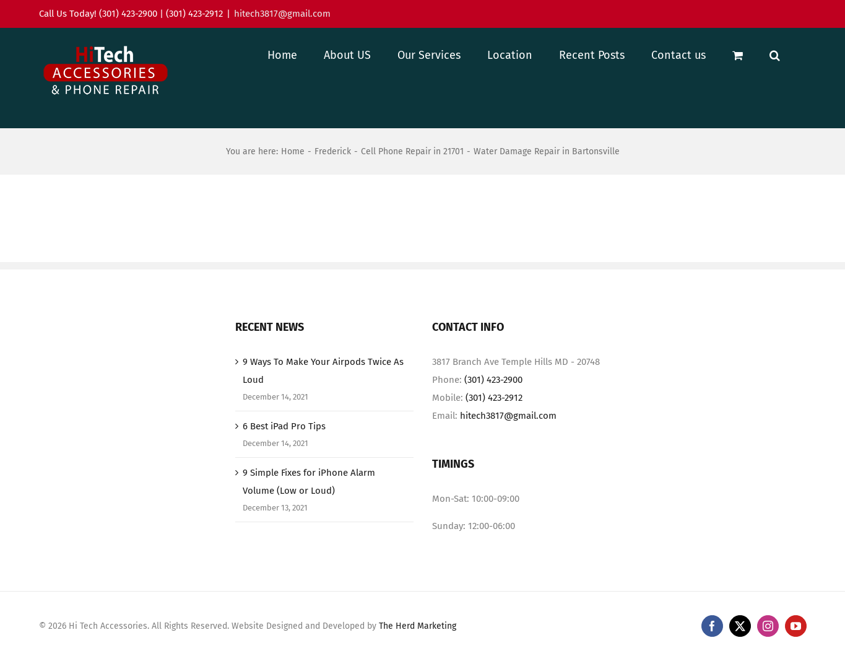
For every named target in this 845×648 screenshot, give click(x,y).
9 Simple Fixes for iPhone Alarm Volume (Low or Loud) (309, 481)
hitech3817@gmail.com (282, 13)
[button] (774, 55)
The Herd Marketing (417, 626)
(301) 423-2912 (494, 397)
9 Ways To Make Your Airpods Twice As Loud (323, 370)
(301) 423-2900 (493, 379)
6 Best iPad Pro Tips (284, 426)
